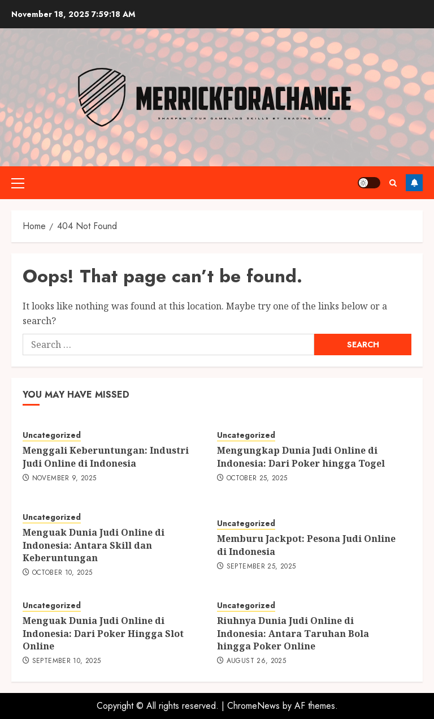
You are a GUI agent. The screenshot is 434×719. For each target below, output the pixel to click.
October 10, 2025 (62, 573)
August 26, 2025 (256, 661)
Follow (414, 182)
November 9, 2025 (64, 478)
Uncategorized (52, 435)
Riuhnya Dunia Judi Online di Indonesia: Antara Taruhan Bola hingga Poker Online (293, 633)
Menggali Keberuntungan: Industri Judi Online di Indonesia (106, 456)
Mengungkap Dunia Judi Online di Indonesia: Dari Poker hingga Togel (301, 456)
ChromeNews (253, 705)
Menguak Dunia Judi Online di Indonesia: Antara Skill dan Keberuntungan (93, 545)
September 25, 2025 (261, 566)
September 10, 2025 (66, 661)
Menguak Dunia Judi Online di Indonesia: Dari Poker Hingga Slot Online (103, 633)
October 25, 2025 (257, 478)
